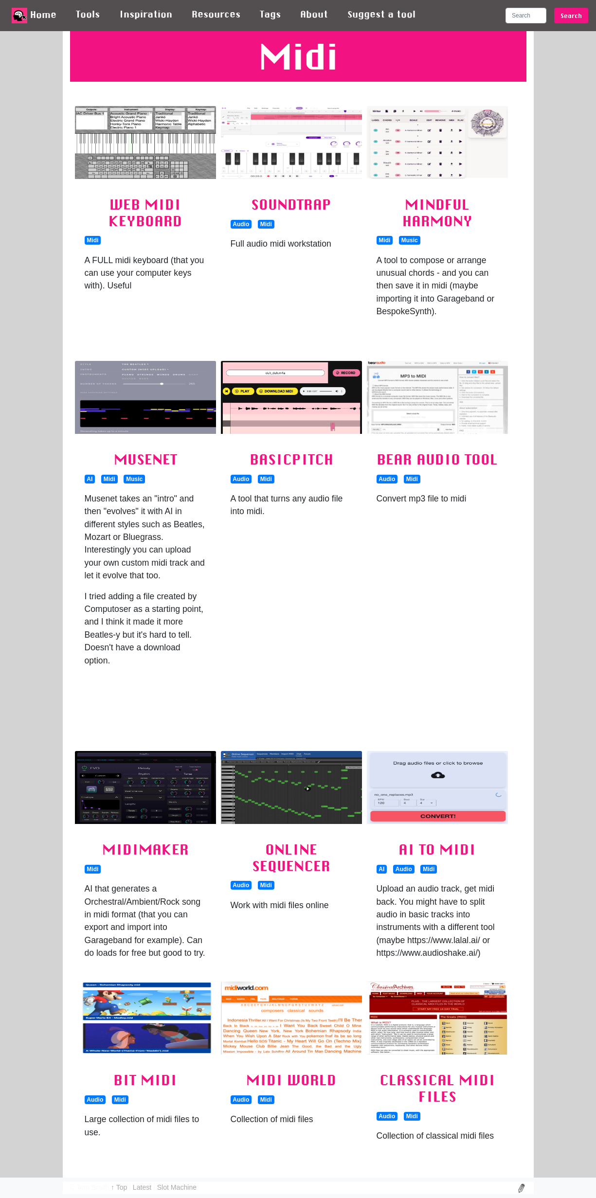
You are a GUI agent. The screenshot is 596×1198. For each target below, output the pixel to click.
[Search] (526, 15)
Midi (92, 240)
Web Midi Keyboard (145, 212)
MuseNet (145, 459)
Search (571, 15)
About (314, 14)
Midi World (291, 1080)
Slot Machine (177, 1187)
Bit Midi (145, 1080)
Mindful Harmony (437, 212)
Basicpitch (291, 459)
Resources (216, 14)
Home (34, 15)
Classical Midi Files (437, 1088)
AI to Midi (437, 849)
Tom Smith (93, 1187)
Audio (241, 224)
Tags (270, 14)
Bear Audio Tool (437, 459)
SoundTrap (291, 204)
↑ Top (120, 1187)
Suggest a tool (381, 14)
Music (409, 240)
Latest (143, 1187)
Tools (88, 14)
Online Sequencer (291, 857)
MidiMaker (145, 849)
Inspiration (145, 14)
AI (89, 479)
